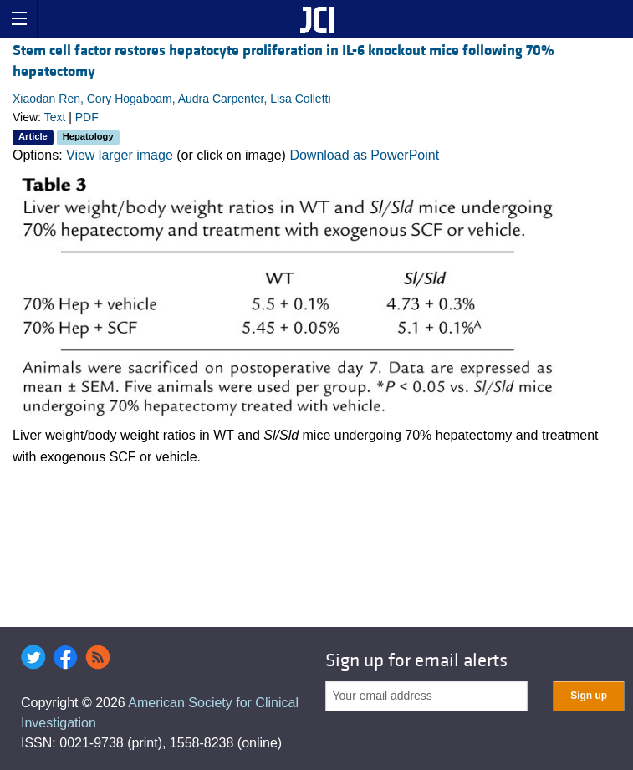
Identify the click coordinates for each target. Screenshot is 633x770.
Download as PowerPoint (364, 155)
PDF (87, 117)
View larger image (119, 155)
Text (55, 117)
